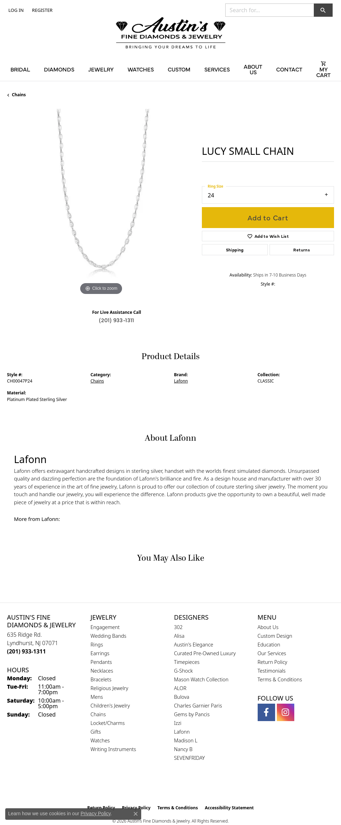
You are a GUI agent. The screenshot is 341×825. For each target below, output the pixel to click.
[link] (42, 10)
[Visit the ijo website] (182, 786)
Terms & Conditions (280, 679)
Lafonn (181, 381)
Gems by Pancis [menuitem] (192, 714)
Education (269, 644)
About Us (268, 627)
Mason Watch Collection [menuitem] (201, 679)
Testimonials (272, 670)
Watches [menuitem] (100, 740)
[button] (15, 10)
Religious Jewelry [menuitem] (109, 688)
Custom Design (275, 636)
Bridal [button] (20, 69)
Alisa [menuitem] (179, 636)
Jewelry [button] (101, 69)
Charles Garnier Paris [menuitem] (198, 705)
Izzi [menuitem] (177, 723)
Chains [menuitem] (98, 714)
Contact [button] (289, 69)
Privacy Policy (96, 813)
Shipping (235, 249)
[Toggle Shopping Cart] (323, 69)
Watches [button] (141, 69)
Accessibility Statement (229, 808)
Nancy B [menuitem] (183, 749)
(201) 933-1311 (116, 320)
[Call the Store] (26, 651)
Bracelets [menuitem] (101, 679)
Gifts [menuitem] (96, 731)
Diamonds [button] (59, 69)
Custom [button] (179, 69)
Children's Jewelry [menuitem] (110, 705)
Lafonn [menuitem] (182, 731)
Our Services (272, 653)
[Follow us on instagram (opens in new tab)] (285, 712)
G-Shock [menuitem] (183, 670)
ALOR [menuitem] (180, 688)
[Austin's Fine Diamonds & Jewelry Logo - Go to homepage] (171, 33)
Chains (19, 95)
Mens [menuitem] (97, 697)
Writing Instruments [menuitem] (113, 749)
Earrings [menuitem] (100, 653)
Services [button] (217, 69)
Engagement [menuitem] (105, 627)
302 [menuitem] (178, 627)
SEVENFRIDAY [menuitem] (189, 758)
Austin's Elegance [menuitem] (193, 644)
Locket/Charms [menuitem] (108, 723)
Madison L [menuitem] (185, 740)
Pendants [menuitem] (101, 662)
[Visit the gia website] (159, 786)
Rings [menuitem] (97, 644)
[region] (101, 203)
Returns (301, 249)
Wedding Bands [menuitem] (109, 636)
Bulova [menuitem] (181, 697)
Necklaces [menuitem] (102, 670)
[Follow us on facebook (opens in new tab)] (266, 712)
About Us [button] (253, 69)
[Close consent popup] (136, 814)
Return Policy (272, 662)
